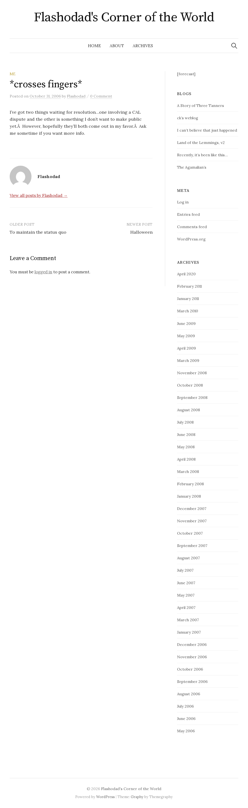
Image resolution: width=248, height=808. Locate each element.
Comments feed (192, 226)
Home (94, 45)
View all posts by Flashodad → (39, 195)
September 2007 (192, 545)
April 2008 (186, 459)
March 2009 (188, 360)
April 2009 (186, 348)
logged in (43, 272)
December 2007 (191, 508)
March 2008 (188, 471)
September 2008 (192, 397)
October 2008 (190, 385)
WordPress (105, 796)
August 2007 (188, 557)
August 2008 (188, 409)
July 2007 (185, 570)
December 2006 (192, 644)
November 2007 (192, 520)
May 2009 (186, 335)
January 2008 (189, 496)
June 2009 (186, 323)
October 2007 (190, 533)
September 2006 (192, 681)
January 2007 (189, 632)
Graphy (137, 796)
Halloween (141, 232)
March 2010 (187, 310)
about (117, 45)
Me (13, 74)
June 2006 (186, 718)
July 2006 (185, 706)
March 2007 (188, 619)
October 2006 (190, 669)
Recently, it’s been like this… (202, 154)
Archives (143, 45)
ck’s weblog (187, 117)
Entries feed (188, 214)
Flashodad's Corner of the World (124, 17)
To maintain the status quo (38, 232)
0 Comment (101, 96)
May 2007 (185, 595)
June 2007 (186, 582)
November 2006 (192, 656)
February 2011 (189, 286)
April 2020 (186, 273)
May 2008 (186, 446)
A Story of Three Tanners (200, 105)
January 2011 (188, 298)
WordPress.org (191, 239)
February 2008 (190, 483)
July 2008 (185, 422)
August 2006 (188, 693)
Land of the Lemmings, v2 (201, 142)
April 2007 (186, 607)
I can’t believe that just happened (207, 130)
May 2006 (186, 730)
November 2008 (192, 372)
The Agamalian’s (191, 167)
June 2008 (186, 434)
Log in (183, 202)
